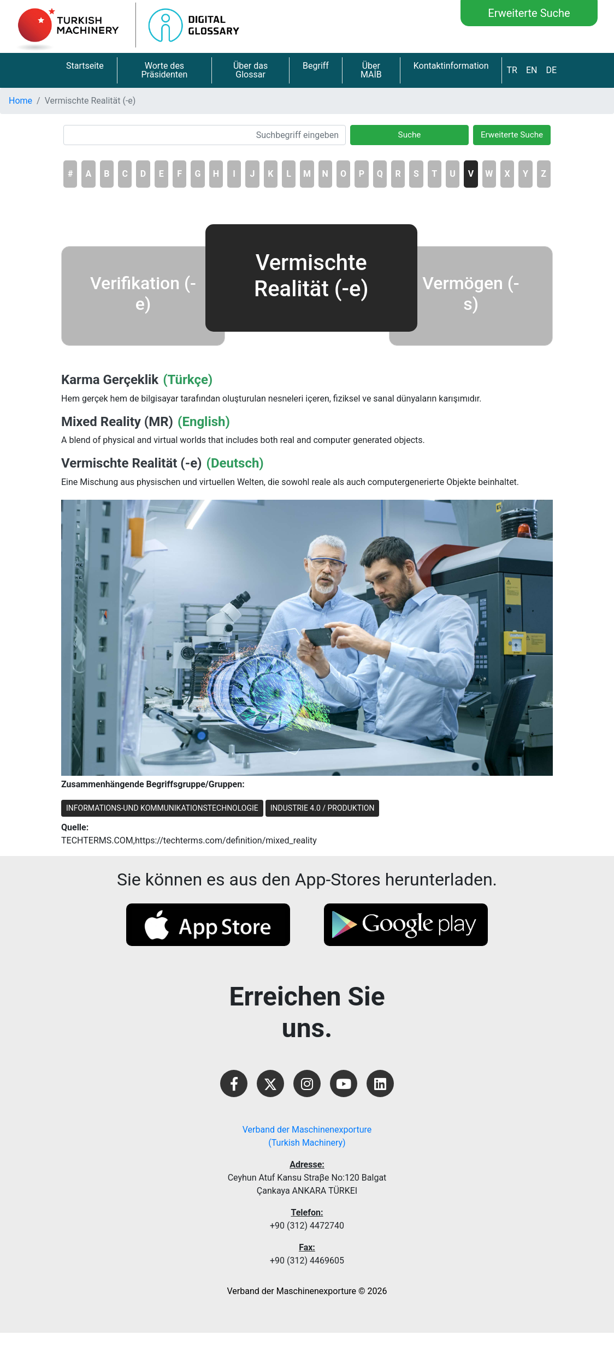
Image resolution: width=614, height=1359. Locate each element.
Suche (409, 135)
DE (551, 70)
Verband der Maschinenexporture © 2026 (307, 1291)
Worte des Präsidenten (164, 70)
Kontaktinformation (451, 66)
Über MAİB (371, 70)
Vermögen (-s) (470, 293)
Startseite (85, 66)
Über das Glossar (250, 70)
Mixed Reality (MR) (117, 421)
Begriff (316, 66)
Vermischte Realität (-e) (131, 463)
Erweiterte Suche (529, 13)
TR (511, 70)
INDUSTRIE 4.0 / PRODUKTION (322, 808)
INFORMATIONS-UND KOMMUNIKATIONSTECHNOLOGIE (162, 808)
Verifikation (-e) (143, 293)
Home (20, 100)
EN (532, 70)
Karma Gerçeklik (109, 379)
